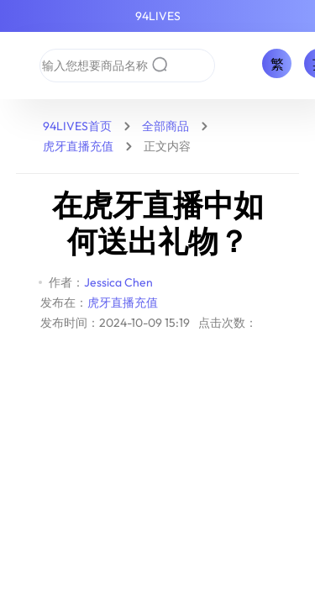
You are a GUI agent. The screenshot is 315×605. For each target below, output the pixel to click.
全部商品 (165, 126)
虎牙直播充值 (78, 146)
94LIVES (158, 16)
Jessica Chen (118, 282)
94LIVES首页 (77, 126)
